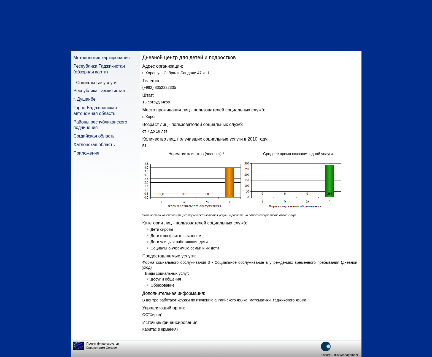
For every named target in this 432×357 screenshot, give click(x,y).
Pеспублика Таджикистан (99, 90)
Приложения (86, 153)
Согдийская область (94, 136)
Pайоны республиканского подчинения (100, 125)
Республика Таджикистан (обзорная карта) (99, 69)
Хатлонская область (94, 144)
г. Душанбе (85, 99)
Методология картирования (102, 57)
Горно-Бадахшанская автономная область (95, 110)
